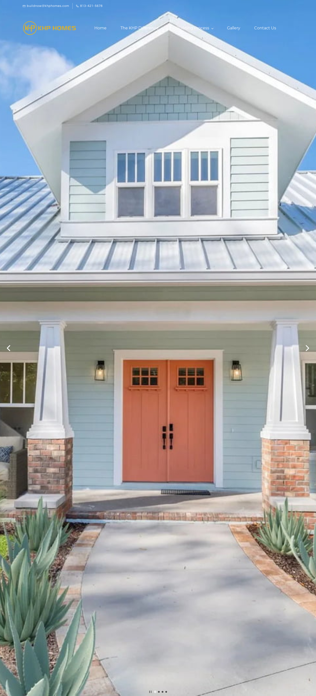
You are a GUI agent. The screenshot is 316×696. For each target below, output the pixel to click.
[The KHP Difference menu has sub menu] (141, 28)
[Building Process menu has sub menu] (195, 28)
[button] (8, 348)
